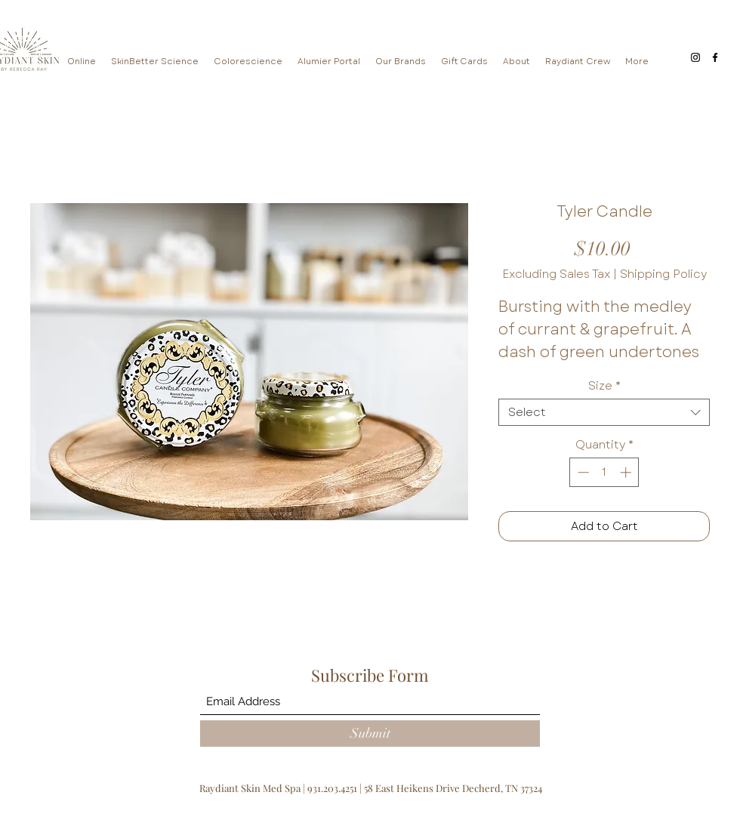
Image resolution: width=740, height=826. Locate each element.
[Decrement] (582, 472)
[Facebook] (715, 57)
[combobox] (604, 412)
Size (604, 386)
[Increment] (627, 472)
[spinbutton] (604, 472)
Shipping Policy (663, 274)
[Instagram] (695, 57)
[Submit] (370, 733)
